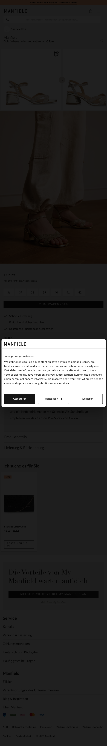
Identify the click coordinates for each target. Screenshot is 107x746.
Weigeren (87, 398)
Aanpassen (53, 398)
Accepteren (19, 398)
